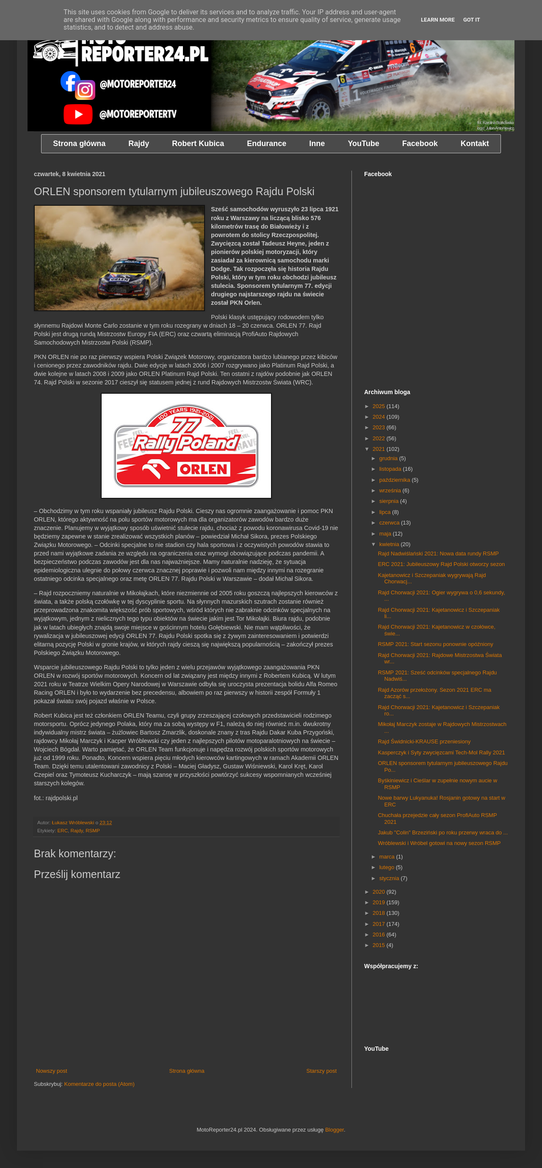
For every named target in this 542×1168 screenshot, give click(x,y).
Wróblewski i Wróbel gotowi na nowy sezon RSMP (439, 843)
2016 (380, 934)
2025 (380, 406)
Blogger (334, 1130)
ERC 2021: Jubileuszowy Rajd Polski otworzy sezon (441, 564)
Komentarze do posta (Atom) (99, 1084)
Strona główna (187, 1071)
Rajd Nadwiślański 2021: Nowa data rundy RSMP (438, 553)
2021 (380, 449)
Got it (471, 20)
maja (386, 533)
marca (387, 856)
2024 (380, 417)
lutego (387, 867)
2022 (380, 438)
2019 (380, 902)
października (395, 480)
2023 (380, 427)
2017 (380, 924)
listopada (391, 469)
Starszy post (321, 1071)
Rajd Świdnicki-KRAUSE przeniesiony (424, 741)
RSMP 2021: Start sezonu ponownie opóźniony (435, 644)
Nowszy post (51, 1071)
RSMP (93, 830)
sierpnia (389, 501)
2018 (380, 913)
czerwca (390, 522)
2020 (380, 892)
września (391, 490)
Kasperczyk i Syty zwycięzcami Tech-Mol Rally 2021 (441, 752)
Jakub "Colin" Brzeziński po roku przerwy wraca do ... (443, 832)
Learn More (438, 20)
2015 (380, 945)
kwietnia (390, 544)
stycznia (390, 878)
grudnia (389, 458)
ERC (62, 830)
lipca (385, 512)
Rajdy (77, 830)
